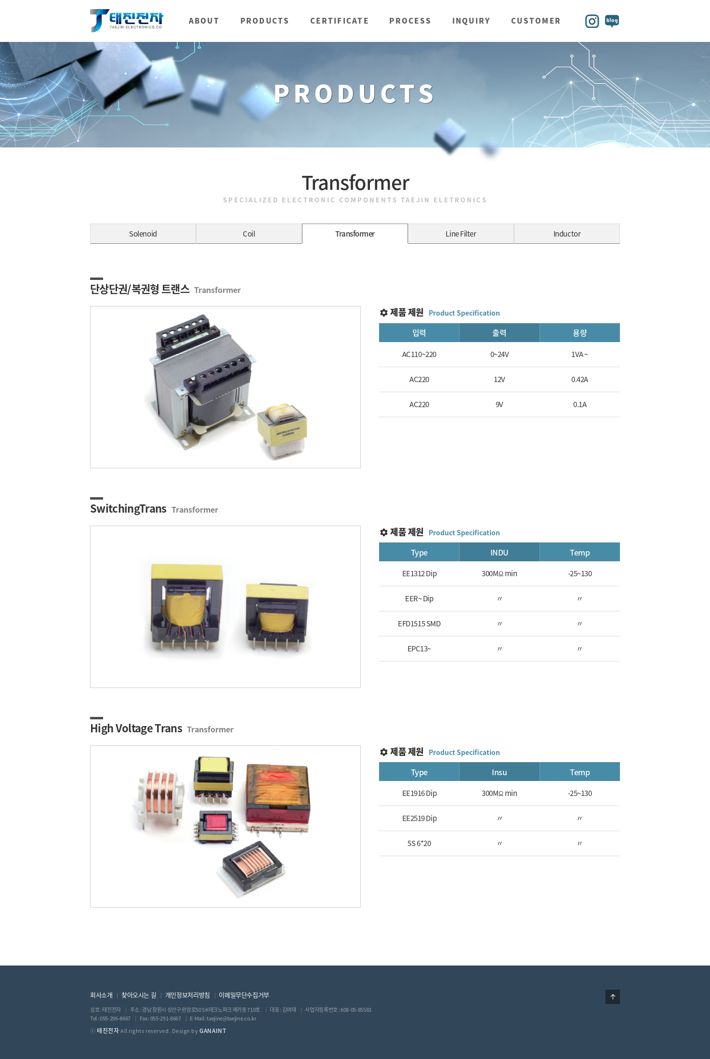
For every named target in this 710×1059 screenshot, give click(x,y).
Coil (249, 233)
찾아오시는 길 (138, 994)
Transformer (355, 233)
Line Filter (461, 233)
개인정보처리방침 (187, 994)
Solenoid (143, 233)
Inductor (566, 233)
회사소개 (101, 994)
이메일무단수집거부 (244, 994)
